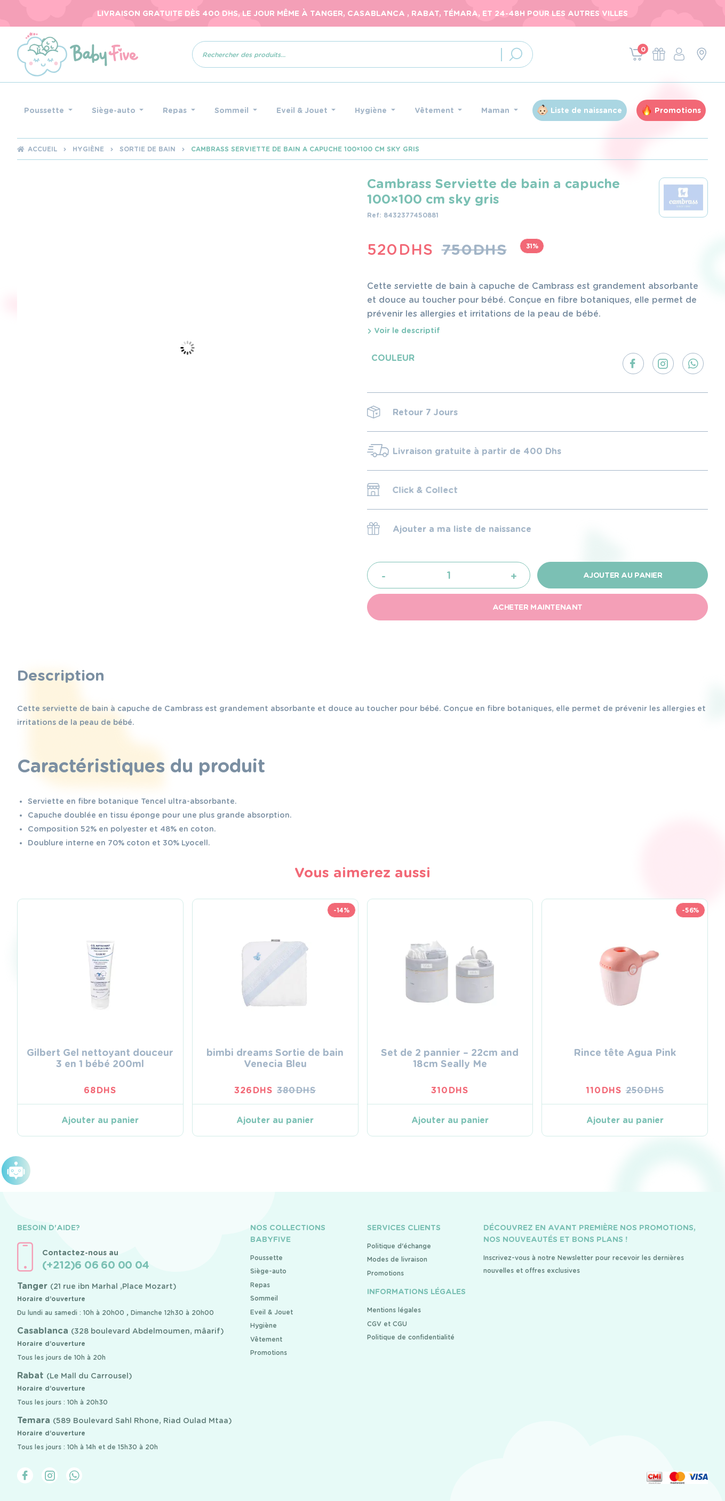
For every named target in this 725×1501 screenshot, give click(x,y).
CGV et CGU (387, 1324)
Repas (260, 1285)
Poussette (266, 1258)
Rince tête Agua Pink (624, 1052)
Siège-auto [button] (115, 110)
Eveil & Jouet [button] (303, 110)
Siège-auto (268, 1271)
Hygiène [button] (372, 110)
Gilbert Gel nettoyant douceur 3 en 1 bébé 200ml (100, 1058)
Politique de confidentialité (411, 1337)
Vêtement (266, 1339)
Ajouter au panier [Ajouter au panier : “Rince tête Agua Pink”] (625, 1120)
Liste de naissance (586, 110)
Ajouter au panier (623, 575)
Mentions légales (394, 1310)
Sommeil (264, 1298)
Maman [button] (496, 110)
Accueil (42, 149)
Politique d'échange (399, 1246)
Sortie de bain (147, 149)
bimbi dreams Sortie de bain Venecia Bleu (275, 1058)
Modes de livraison (397, 1259)
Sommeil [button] (232, 110)
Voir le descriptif (403, 330)
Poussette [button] (45, 110)
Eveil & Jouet (271, 1312)
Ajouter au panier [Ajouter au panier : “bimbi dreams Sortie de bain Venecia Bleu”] (275, 1120)
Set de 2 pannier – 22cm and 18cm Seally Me (450, 1058)
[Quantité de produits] (448, 574)
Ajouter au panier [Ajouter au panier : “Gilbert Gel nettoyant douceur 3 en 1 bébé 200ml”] (100, 1120)
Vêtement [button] (435, 110)
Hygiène (88, 149)
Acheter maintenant (537, 607)
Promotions (678, 110)
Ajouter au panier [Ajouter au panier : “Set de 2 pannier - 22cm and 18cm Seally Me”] (450, 1120)
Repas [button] (176, 110)
